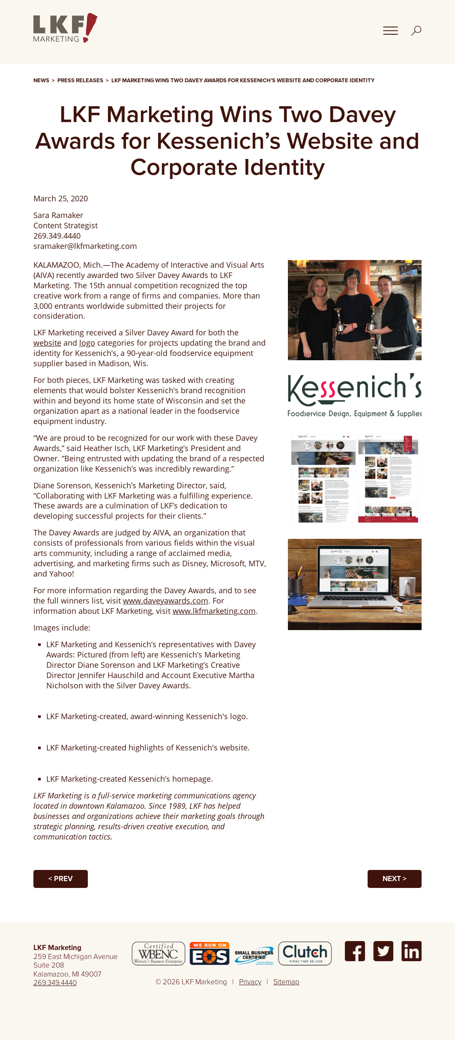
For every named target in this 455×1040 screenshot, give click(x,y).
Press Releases (80, 80)
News (41, 80)
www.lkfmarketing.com (214, 611)
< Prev (60, 878)
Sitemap (286, 981)
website (47, 343)
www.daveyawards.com (165, 600)
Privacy (250, 981)
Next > (395, 878)
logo (87, 343)
